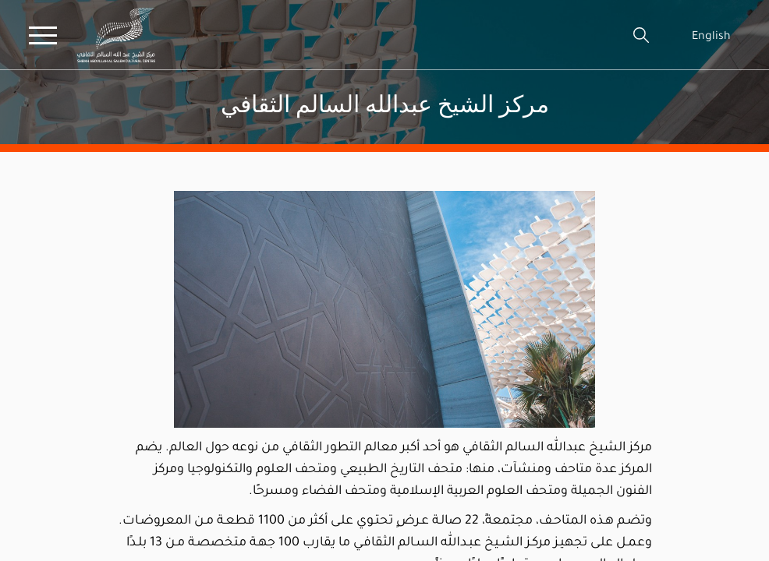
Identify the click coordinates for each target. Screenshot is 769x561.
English (711, 35)
